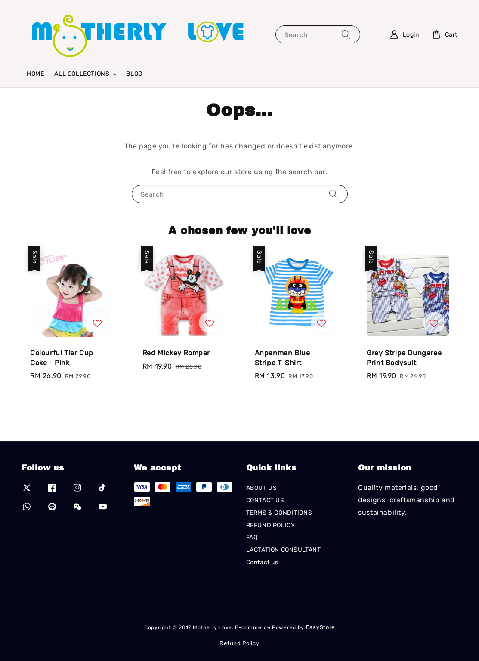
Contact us (262, 562)
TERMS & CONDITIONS (279, 513)
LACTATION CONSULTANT (283, 549)
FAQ (252, 537)
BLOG (134, 73)
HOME (35, 73)
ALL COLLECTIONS (81, 73)
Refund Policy (239, 643)
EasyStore (320, 627)
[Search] (346, 34)
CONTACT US (265, 500)
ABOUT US (261, 488)
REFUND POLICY (270, 525)
